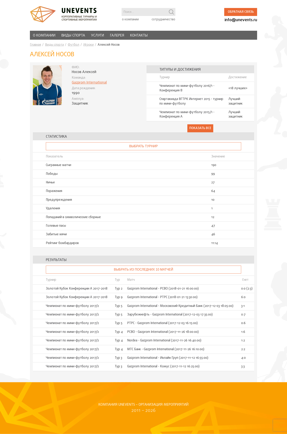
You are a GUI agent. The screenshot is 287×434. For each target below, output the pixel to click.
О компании (44, 35)
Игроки (88, 45)
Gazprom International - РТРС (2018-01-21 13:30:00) (162, 297)
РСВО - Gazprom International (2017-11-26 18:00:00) (163, 332)
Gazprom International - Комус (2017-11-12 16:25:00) (163, 366)
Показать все (200, 128)
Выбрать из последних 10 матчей (143, 269)
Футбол (73, 45)
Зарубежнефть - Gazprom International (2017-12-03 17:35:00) (170, 314)
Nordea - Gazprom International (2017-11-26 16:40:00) (164, 340)
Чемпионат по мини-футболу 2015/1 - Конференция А (186, 114)
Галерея (117, 35)
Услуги (97, 35)
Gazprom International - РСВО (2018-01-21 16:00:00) (163, 289)
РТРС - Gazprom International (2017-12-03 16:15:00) (162, 323)
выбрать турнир (143, 146)
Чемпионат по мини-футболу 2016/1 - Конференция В (186, 88)
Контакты (139, 35)
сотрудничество (163, 19)
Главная (35, 45)
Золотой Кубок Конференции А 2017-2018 (76, 289)
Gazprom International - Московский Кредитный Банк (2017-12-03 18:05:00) (180, 306)
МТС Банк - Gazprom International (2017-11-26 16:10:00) (165, 349)
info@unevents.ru (241, 20)
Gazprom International (89, 82)
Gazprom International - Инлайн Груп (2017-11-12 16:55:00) (167, 358)
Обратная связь (241, 12)
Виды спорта (73, 35)
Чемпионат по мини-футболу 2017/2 (72, 306)
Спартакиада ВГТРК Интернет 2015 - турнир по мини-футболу (191, 101)
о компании (130, 19)
